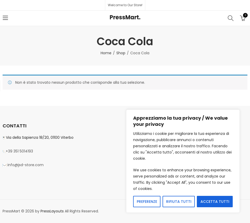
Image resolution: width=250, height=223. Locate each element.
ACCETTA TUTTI (214, 201)
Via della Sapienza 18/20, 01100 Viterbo (39, 137)
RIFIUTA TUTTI (178, 201)
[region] (183, 161)
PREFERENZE (147, 201)
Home (106, 53)
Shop (120, 53)
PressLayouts (52, 211)
